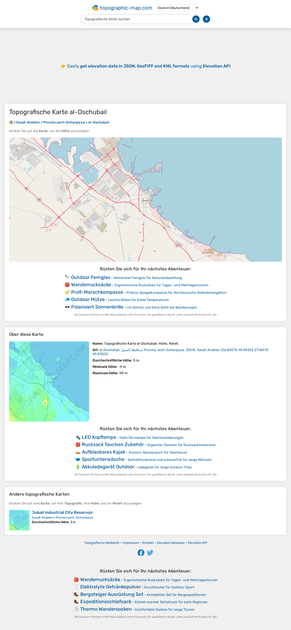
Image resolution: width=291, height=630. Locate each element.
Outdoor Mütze (88, 299)
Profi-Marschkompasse (97, 292)
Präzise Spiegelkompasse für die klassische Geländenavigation (176, 293)
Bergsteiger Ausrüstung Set (111, 594)
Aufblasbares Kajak (103, 452)
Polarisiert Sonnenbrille (97, 307)
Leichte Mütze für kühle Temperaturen (138, 300)
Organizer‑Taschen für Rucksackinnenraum (181, 445)
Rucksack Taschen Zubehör (113, 444)
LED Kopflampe (99, 437)
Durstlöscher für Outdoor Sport (169, 587)
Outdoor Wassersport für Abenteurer (158, 452)
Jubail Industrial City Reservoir (62, 512)
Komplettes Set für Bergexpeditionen (176, 595)
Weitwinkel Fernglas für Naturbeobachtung (148, 278)
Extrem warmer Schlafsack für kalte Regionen (171, 602)
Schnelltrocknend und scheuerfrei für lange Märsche (169, 460)
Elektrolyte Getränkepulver (110, 587)
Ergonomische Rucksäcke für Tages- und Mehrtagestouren (161, 285)
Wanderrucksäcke (91, 284)
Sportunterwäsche (103, 459)
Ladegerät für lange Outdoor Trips (165, 467)
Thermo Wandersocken (106, 609)
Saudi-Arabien (42, 518)
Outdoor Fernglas (90, 277)
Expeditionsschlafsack (105, 601)
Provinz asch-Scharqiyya (74, 518)
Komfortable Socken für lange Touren (165, 609)
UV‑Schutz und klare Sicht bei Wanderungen (162, 307)
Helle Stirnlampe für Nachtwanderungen (151, 438)
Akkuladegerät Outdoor (108, 466)
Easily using (149, 66)
